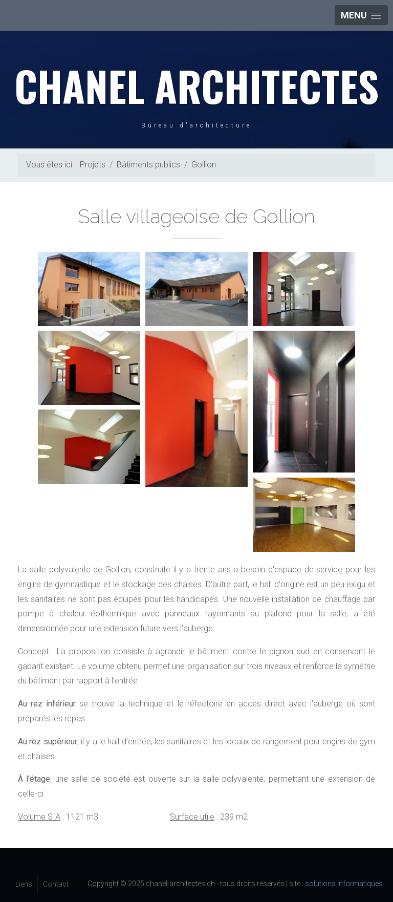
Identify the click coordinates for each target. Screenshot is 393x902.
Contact (56, 884)
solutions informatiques (344, 883)
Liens (23, 884)
